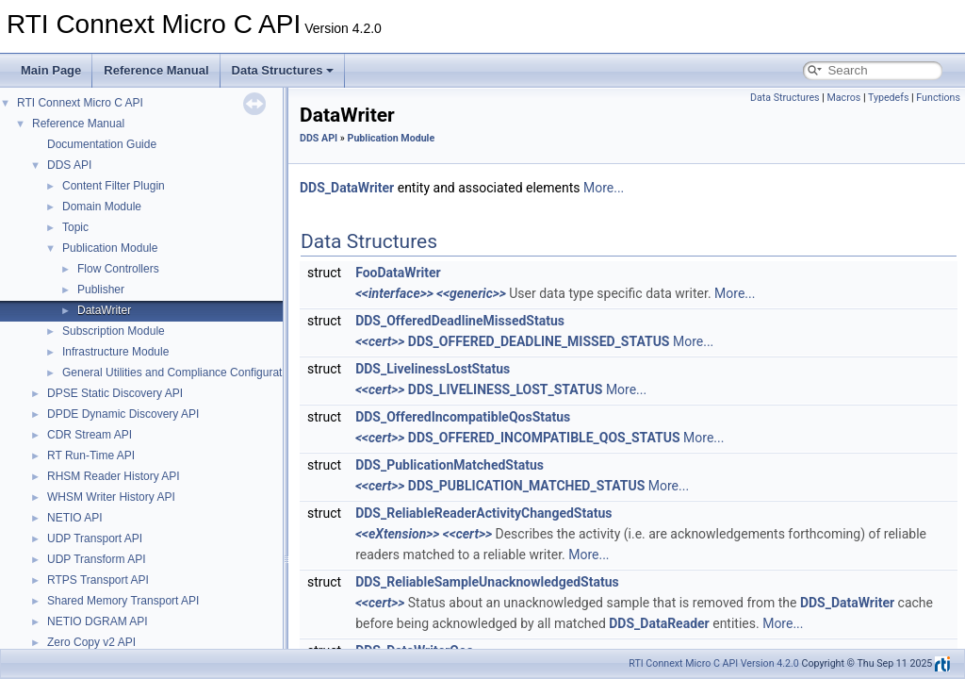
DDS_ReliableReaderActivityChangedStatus (483, 513)
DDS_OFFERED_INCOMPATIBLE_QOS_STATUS (544, 437)
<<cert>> (379, 341)
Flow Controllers (118, 268)
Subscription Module (113, 331)
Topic (75, 227)
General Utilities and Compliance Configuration (179, 372)
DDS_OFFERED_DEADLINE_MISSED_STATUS (539, 341)
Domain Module (101, 206)
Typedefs (888, 97)
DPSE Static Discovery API (115, 393)
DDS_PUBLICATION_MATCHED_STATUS (526, 485)
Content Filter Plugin (113, 185)
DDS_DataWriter (347, 187)
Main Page (51, 70)
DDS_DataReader (659, 623)
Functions (938, 97)
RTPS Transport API (98, 580)
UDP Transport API (94, 538)
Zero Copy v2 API (91, 642)
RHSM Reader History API (113, 476)
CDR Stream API (89, 434)
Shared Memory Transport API (123, 600)
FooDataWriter (398, 272)
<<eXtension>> (397, 533)
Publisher (100, 289)
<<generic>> (471, 293)
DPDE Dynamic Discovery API (123, 414)
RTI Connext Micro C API (80, 102)
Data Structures (283, 70)
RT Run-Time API (91, 455)
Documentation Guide (101, 144)
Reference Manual (156, 70)
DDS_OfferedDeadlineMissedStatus (459, 320)
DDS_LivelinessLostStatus (432, 368)
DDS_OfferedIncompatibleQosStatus (462, 416)
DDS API (69, 165)
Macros (843, 97)
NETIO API (75, 517)
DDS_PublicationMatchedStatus (449, 464)
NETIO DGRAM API (97, 621)
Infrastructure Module (115, 351)
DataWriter (104, 310)
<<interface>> (394, 293)
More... (603, 187)
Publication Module (109, 248)
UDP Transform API (96, 559)
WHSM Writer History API (111, 497)
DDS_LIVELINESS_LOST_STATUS (505, 389)
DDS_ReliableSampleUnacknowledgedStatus (487, 581)
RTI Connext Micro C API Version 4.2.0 (714, 663)
